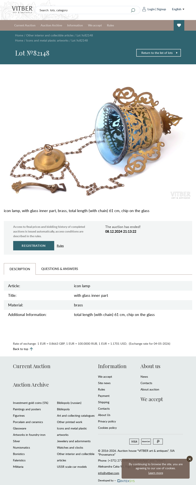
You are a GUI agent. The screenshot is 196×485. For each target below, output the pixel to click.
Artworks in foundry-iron (29, 435)
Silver (16, 441)
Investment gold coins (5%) (30, 403)
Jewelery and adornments (74, 441)
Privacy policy (107, 421)
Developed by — (116, 479)
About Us (104, 415)
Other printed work (69, 422)
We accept (95, 25)
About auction (150, 389)
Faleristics (19, 460)
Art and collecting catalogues (76, 415)
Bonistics (19, 454)
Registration (34, 246)
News (144, 377)
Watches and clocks (70, 447)
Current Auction (25, 25)
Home (19, 35)
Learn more (155, 473)
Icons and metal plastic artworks (47, 40)
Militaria (18, 467)
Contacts (104, 408)
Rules (110, 25)
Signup (161, 9)
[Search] (133, 10)
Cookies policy (107, 428)
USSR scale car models (72, 467)
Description (20, 269)
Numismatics (21, 447)
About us (150, 366)
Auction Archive (51, 25)
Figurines (19, 415)
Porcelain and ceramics (28, 422)
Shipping (103, 402)
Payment (103, 396)
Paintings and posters (27, 409)
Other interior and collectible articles (50, 35)
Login (148, 9)
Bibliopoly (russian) (69, 403)
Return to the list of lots (159, 53)
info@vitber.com (108, 473)
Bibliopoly (63, 409)
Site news (104, 383)
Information (75, 25)
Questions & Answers (59, 269)
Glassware (19, 428)
